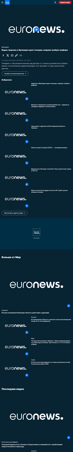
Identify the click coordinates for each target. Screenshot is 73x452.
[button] (15, 213)
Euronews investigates (10, 442)
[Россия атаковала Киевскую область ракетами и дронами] (36, 313)
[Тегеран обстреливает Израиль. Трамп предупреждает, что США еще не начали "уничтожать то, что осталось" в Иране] (51, 348)
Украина (5, 310)
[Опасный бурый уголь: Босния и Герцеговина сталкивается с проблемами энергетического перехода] (36, 445)
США (33, 360)
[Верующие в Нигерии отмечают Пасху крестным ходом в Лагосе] (51, 177)
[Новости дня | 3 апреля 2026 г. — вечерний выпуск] (51, 156)
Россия (33, 317)
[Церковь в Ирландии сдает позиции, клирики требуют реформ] (51, 92)
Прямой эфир (65, 2)
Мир (32, 338)
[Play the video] (36, 29)
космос (34, 451)
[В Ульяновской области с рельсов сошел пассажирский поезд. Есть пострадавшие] (51, 327)
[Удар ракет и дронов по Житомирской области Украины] (51, 134)
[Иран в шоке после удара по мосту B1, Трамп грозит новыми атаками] (51, 199)
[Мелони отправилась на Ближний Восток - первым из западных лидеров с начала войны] (51, 113)
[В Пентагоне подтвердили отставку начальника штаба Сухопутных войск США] (51, 369)
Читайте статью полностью (14, 73)
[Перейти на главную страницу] (7, 2)
